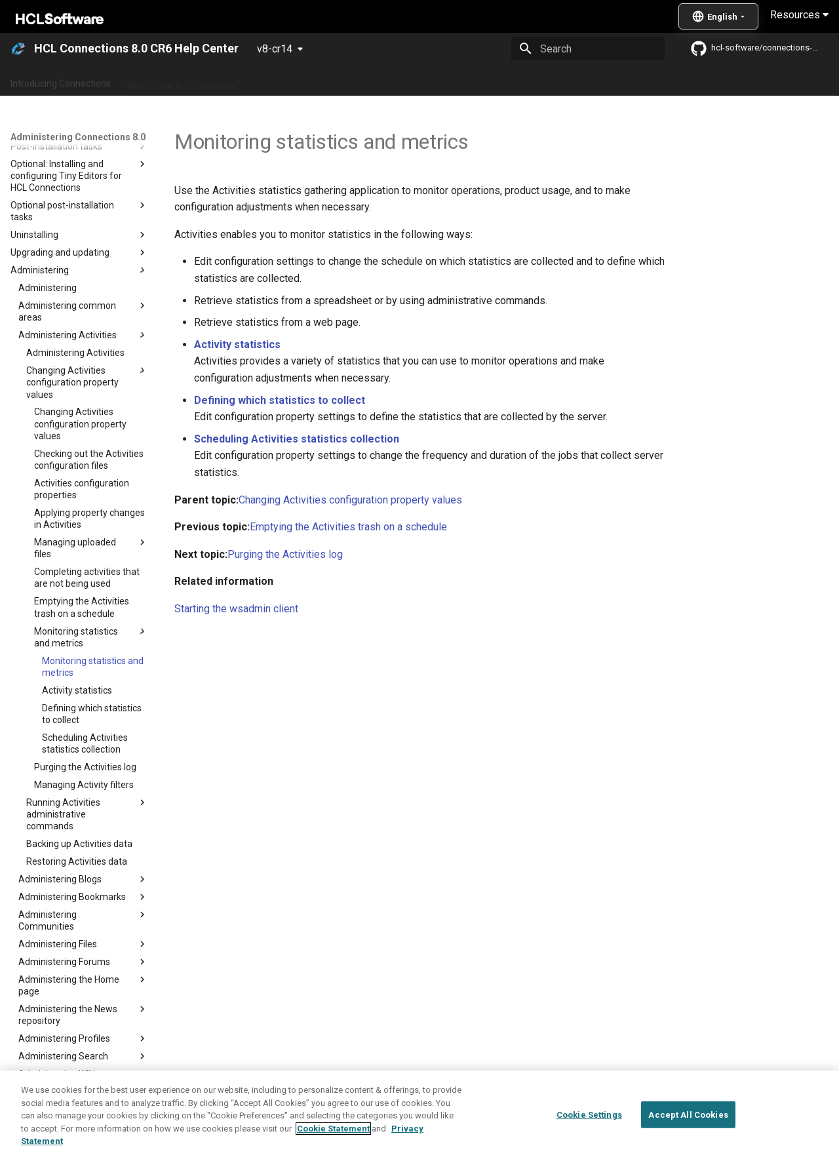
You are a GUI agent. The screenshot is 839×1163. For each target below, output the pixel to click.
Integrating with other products (570, 80)
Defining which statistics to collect (279, 400)
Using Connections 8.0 (444, 80)
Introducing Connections (60, 80)
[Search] (588, 48)
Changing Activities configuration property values (350, 500)
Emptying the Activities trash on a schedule (348, 527)
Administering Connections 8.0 (320, 80)
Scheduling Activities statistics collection (296, 439)
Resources (799, 15)
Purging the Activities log (285, 554)
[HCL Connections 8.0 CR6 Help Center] (18, 48)
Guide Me (669, 80)
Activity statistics (237, 344)
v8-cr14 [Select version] (274, 49)
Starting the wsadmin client (236, 608)
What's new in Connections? (184, 80)
